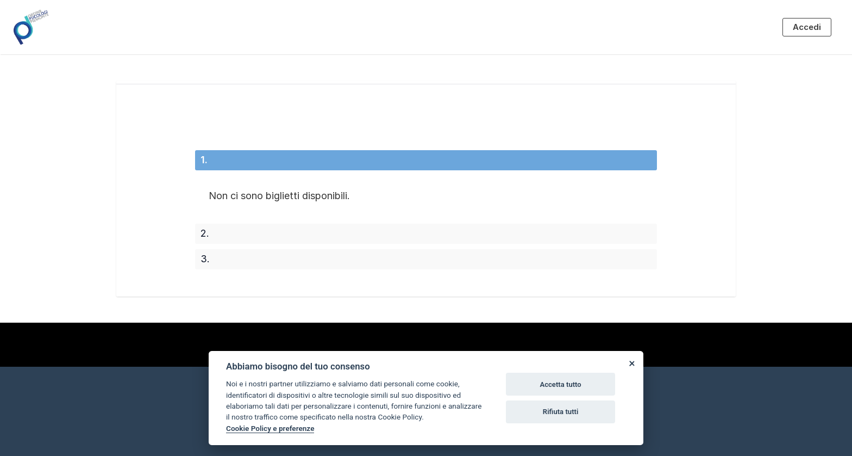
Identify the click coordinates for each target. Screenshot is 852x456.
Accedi (807, 27)
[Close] (631, 363)
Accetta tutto (560, 384)
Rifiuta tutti (561, 412)
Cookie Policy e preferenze (270, 428)
